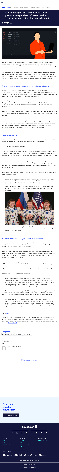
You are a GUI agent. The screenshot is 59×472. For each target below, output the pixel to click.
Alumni (22, 440)
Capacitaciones (42, 440)
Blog (8, 7)
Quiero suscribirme (11, 415)
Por (6, 22)
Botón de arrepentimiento (29, 464)
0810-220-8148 (36, 460)
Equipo (3, 440)
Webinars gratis (24, 444)
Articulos (4, 343)
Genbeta (8, 313)
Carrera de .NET (12, 323)
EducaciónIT (18, 346)
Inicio (3, 7)
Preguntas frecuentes (8, 444)
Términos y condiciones (29, 467)
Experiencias (23, 446)
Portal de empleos (25, 447)
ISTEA (3, 442)
